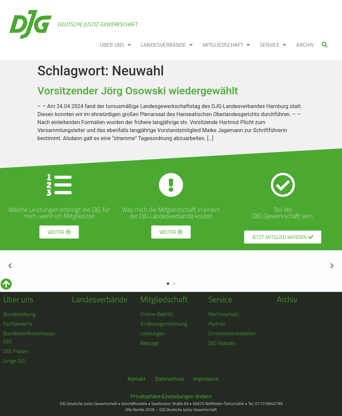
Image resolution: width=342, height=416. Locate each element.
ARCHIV (305, 44)
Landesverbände (100, 299)
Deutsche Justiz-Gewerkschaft (98, 24)
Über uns (18, 299)
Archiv (287, 299)
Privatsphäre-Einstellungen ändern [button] (171, 396)
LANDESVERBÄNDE (167, 44)
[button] (325, 44)
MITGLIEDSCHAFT (226, 44)
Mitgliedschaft (164, 299)
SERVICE (273, 44)
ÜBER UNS (115, 44)
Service (220, 299)
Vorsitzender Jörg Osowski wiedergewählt (137, 90)
